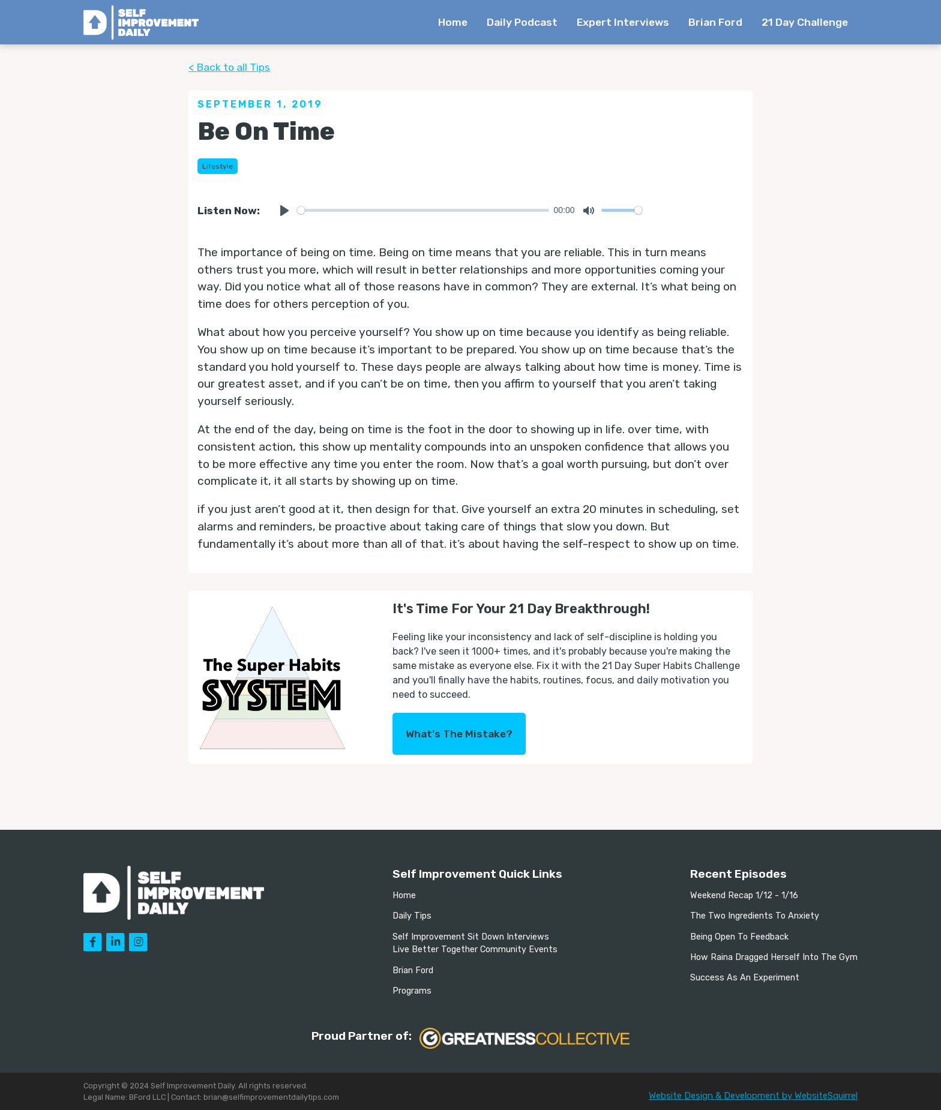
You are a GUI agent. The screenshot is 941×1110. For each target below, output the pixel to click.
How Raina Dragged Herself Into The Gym (774, 957)
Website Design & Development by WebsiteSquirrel (753, 1095)
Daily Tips (411, 916)
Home (452, 22)
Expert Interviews (623, 22)
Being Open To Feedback (739, 937)
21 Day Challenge (805, 22)
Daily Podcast (522, 22)
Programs (411, 991)
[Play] (284, 210)
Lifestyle (217, 166)
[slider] (423, 210)
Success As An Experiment (744, 978)
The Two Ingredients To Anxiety (754, 916)
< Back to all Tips (229, 67)
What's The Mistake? (459, 734)
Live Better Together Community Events (475, 949)
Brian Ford (715, 22)
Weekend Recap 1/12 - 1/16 (744, 895)
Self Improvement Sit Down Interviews (470, 937)
